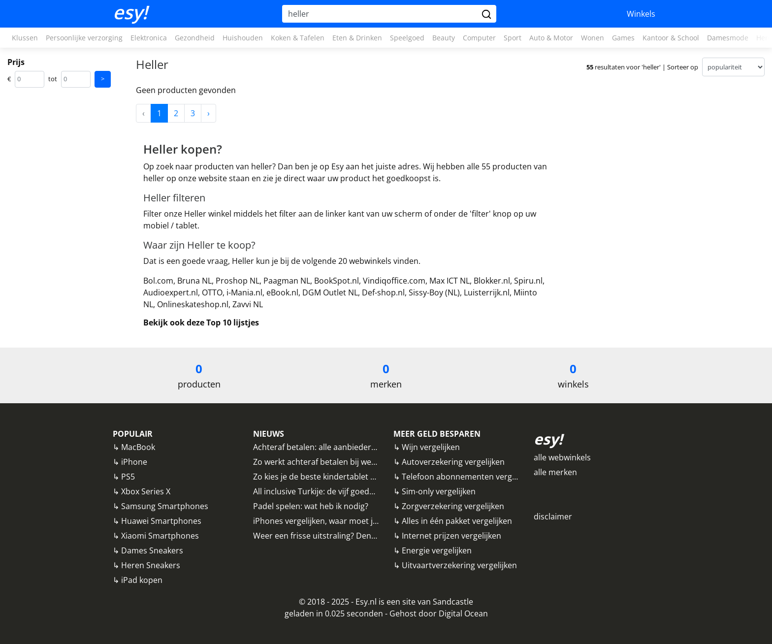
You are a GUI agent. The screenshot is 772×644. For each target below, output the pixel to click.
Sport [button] (512, 37)
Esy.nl (366, 601)
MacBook (138, 447)
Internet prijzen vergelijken (451, 535)
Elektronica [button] (148, 37)
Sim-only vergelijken (439, 491)
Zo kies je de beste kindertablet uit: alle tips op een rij (351, 476)
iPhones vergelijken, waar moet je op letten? (334, 520)
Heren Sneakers (150, 565)
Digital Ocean (463, 613)
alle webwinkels (562, 457)
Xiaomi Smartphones (160, 535)
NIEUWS (268, 433)
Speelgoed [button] (407, 37)
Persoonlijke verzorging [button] (84, 37)
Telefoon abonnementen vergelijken (469, 476)
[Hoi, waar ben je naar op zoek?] (380, 14)
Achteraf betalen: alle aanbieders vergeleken (335, 447)
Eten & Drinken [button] (357, 37)
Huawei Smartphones (161, 520)
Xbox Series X (145, 491)
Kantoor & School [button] (671, 37)
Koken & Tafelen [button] (297, 37)
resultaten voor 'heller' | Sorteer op (642, 67)
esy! (130, 12)
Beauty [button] (443, 37)
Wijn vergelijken (431, 447)
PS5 (128, 476)
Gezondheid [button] (195, 37)
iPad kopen (141, 580)
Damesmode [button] (727, 37)
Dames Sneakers (152, 550)
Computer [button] (479, 37)
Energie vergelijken (437, 550)
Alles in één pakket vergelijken (457, 520)
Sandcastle (453, 601)
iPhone (134, 461)
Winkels (641, 13)
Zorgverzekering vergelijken (453, 506)
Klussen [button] (25, 37)
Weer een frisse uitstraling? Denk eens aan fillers (343, 535)
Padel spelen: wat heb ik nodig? (310, 506)
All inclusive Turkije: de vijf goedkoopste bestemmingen (355, 491)
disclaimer (553, 516)
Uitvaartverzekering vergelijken (459, 565)
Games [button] (623, 37)
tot (52, 78)
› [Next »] (208, 113)
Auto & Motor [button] (551, 37)
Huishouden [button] (243, 37)
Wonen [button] (592, 37)
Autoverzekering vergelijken (453, 461)
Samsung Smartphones (164, 506)
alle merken (555, 472)
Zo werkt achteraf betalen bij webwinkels (328, 461)
